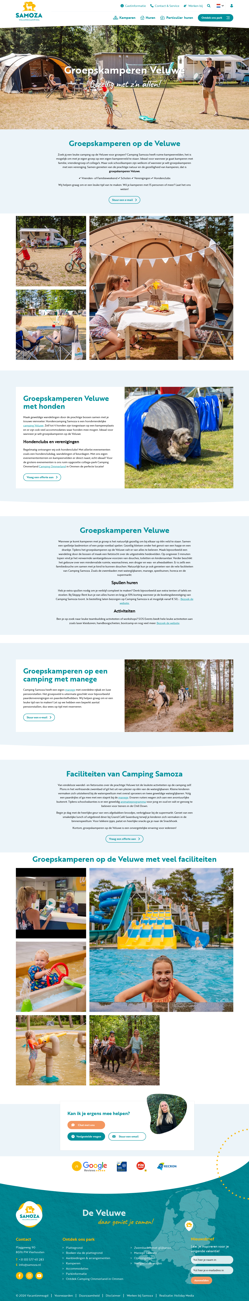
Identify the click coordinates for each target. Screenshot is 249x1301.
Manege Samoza (144, 1253)
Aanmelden (201, 1280)
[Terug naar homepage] (29, 12)
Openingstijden (143, 1258)
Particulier (176, 17)
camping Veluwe (33, 425)
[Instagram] (29, 1275)
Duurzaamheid (89, 1295)
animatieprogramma (133, 801)
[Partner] (89, 1166)
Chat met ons (83, 1125)
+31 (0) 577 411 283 (30, 1259)
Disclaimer (113, 1295)
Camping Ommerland (52, 466)
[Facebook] (19, 1275)
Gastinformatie (133, 6)
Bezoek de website (168, 623)
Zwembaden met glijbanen (151, 1248)
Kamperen (124, 17)
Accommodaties (75, 1268)
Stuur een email (125, 1136)
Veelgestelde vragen (86, 1136)
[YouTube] (39, 1275)
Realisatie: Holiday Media (176, 1295)
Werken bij (193, 6)
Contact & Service (164, 6)
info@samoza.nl (28, 1265)
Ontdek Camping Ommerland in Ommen (93, 1279)
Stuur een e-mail (124, 200)
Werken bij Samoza (140, 1295)
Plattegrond (73, 1248)
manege (70, 690)
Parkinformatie (75, 1274)
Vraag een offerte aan (42, 477)
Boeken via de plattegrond (82, 1253)
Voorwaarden (64, 1295)
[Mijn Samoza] (231, 5)
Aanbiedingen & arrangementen (86, 1258)
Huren (147, 17)
